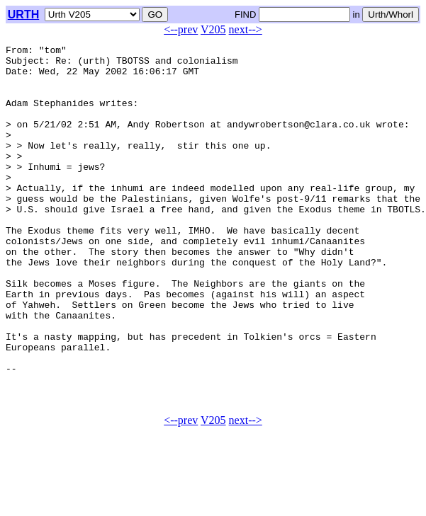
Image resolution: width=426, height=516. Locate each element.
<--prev (181, 29)
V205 (213, 29)
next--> (245, 29)
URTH (23, 14)
